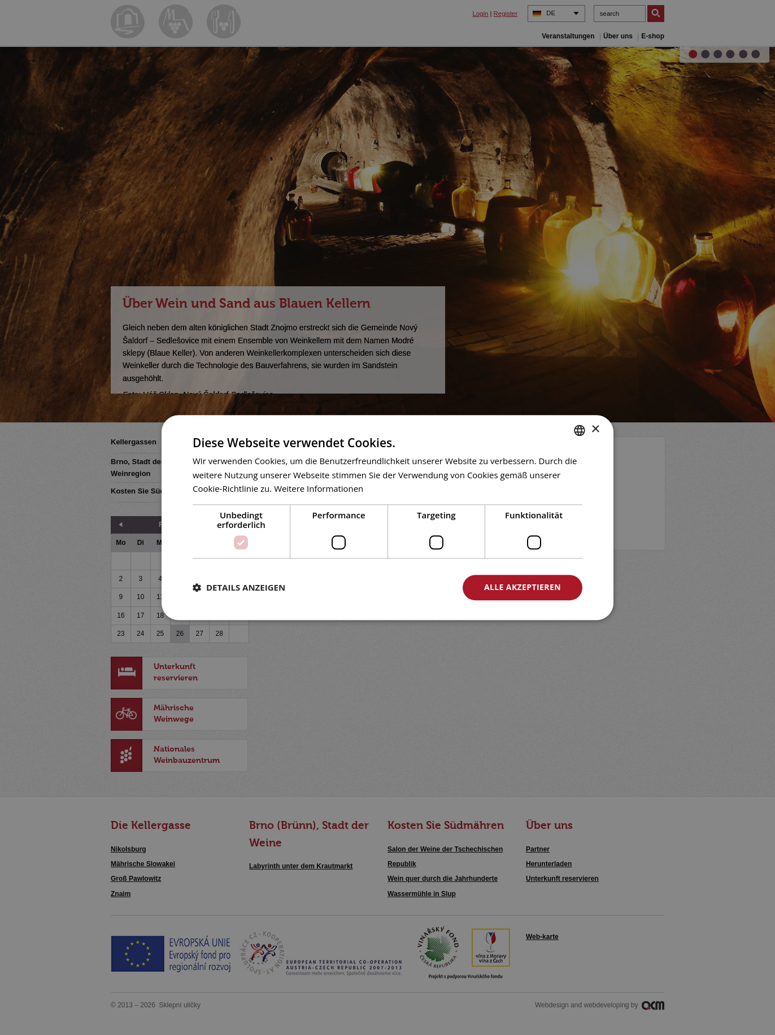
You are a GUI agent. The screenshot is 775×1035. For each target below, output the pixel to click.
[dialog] (387, 517)
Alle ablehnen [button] (399, 587)
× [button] (595, 429)
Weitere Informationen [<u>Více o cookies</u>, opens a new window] (319, 489)
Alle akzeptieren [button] (522, 587)
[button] (239, 588)
